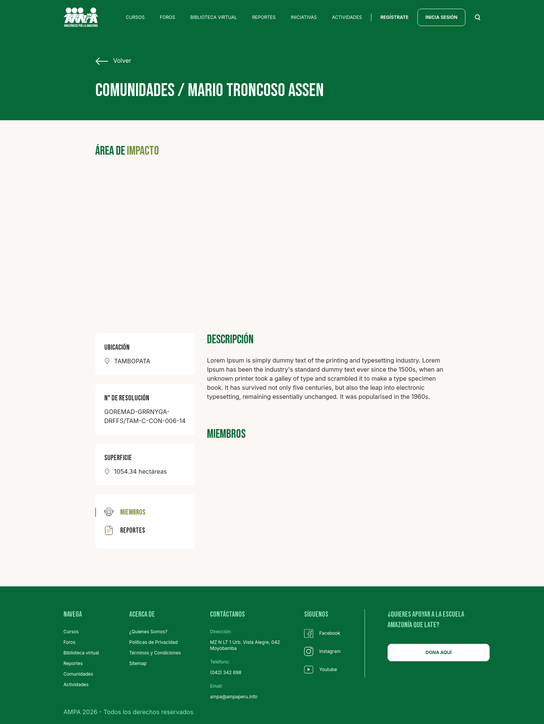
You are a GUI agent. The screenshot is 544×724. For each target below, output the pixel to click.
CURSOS (135, 17)
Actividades (75, 684)
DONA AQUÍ (439, 652)
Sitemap (138, 663)
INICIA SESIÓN (441, 17)
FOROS (167, 17)
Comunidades (78, 674)
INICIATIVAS (304, 17)
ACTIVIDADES (347, 17)
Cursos (71, 631)
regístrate (394, 17)
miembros (124, 512)
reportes (124, 530)
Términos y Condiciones (155, 653)
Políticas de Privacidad (153, 642)
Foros (69, 642)
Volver (113, 61)
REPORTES (263, 17)
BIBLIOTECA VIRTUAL (213, 17)
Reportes (73, 663)
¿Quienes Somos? (148, 631)
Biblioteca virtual (81, 653)
